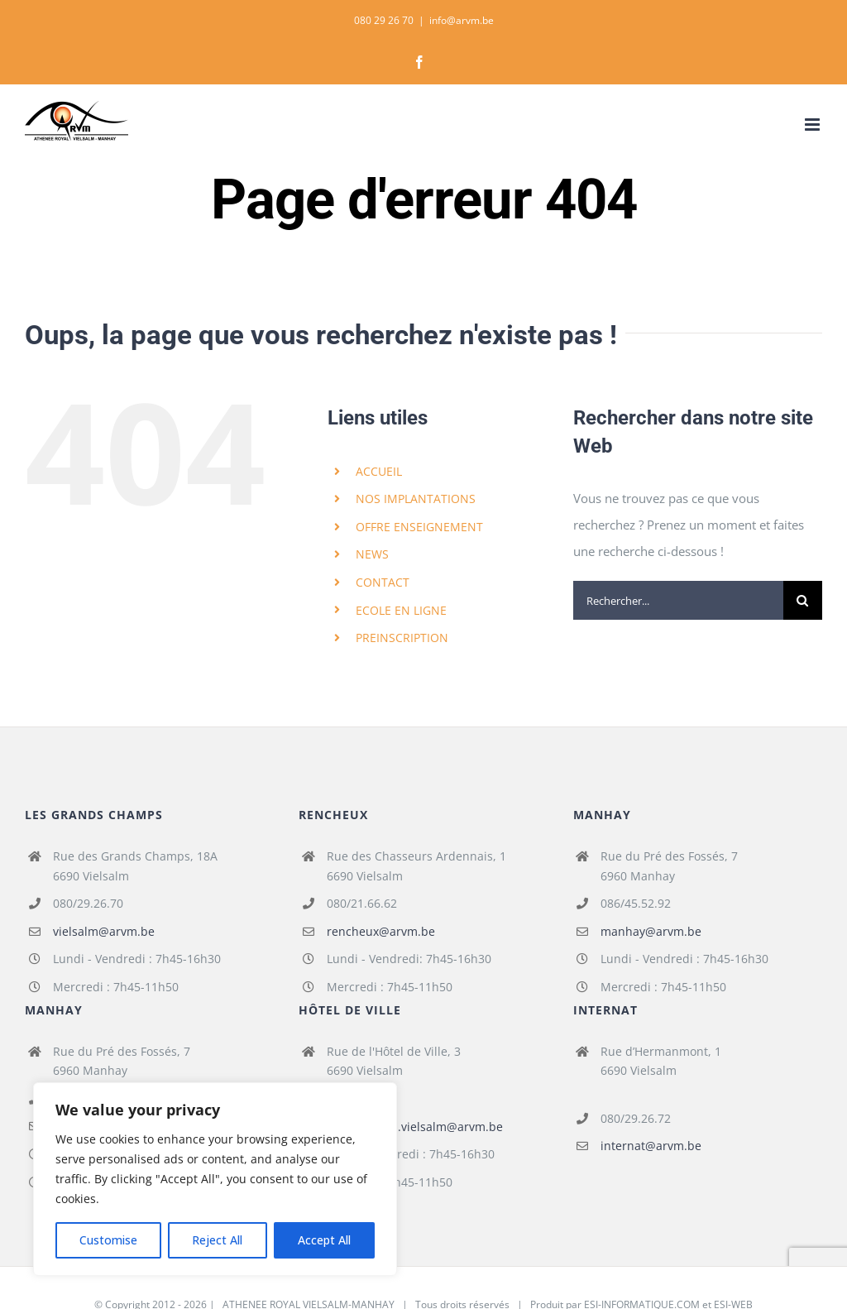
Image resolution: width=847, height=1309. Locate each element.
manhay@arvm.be (651, 931)
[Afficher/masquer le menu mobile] (813, 124)
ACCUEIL (379, 471)
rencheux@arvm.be (381, 931)
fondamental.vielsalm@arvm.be (415, 1126)
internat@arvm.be (651, 1145)
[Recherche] (802, 600)
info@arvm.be (461, 20)
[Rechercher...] (678, 600)
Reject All (217, 1240)
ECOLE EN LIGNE (401, 610)
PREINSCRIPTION (402, 637)
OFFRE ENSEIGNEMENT (419, 527)
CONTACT (382, 582)
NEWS (372, 554)
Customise (108, 1240)
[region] (215, 1179)
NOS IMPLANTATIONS (416, 498)
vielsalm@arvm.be (104, 931)
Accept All (324, 1240)
